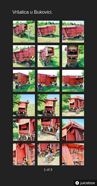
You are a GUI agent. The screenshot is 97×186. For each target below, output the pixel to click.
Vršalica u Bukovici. (48, 12)
